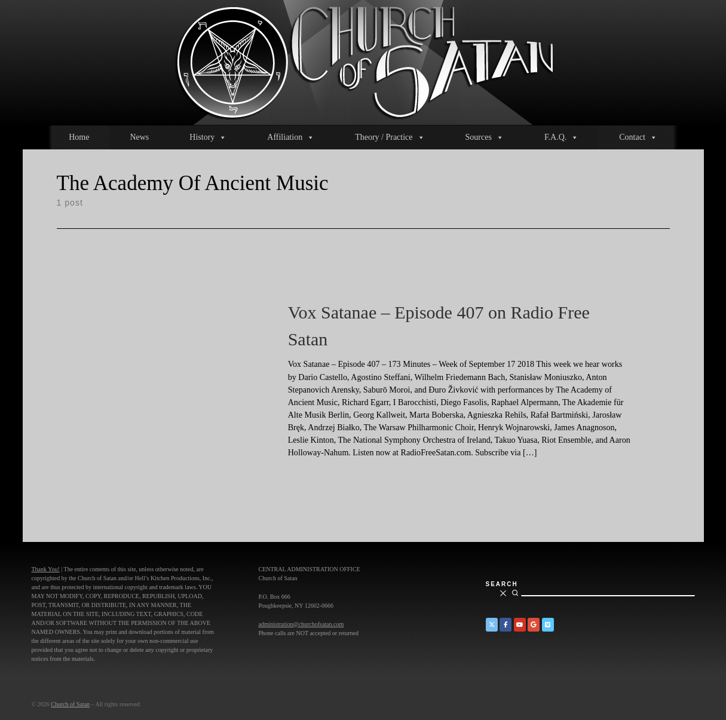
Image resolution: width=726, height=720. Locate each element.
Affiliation (290, 137)
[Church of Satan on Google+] (534, 625)
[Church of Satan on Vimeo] (548, 625)
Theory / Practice (389, 137)
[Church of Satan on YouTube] (520, 625)
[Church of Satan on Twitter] (492, 625)
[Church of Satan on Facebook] (505, 625)
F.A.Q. (561, 137)
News (139, 137)
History (207, 137)
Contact (638, 137)
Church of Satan (70, 704)
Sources (484, 137)
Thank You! (46, 569)
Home (79, 137)
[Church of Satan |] (363, 60)
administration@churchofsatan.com (301, 624)
